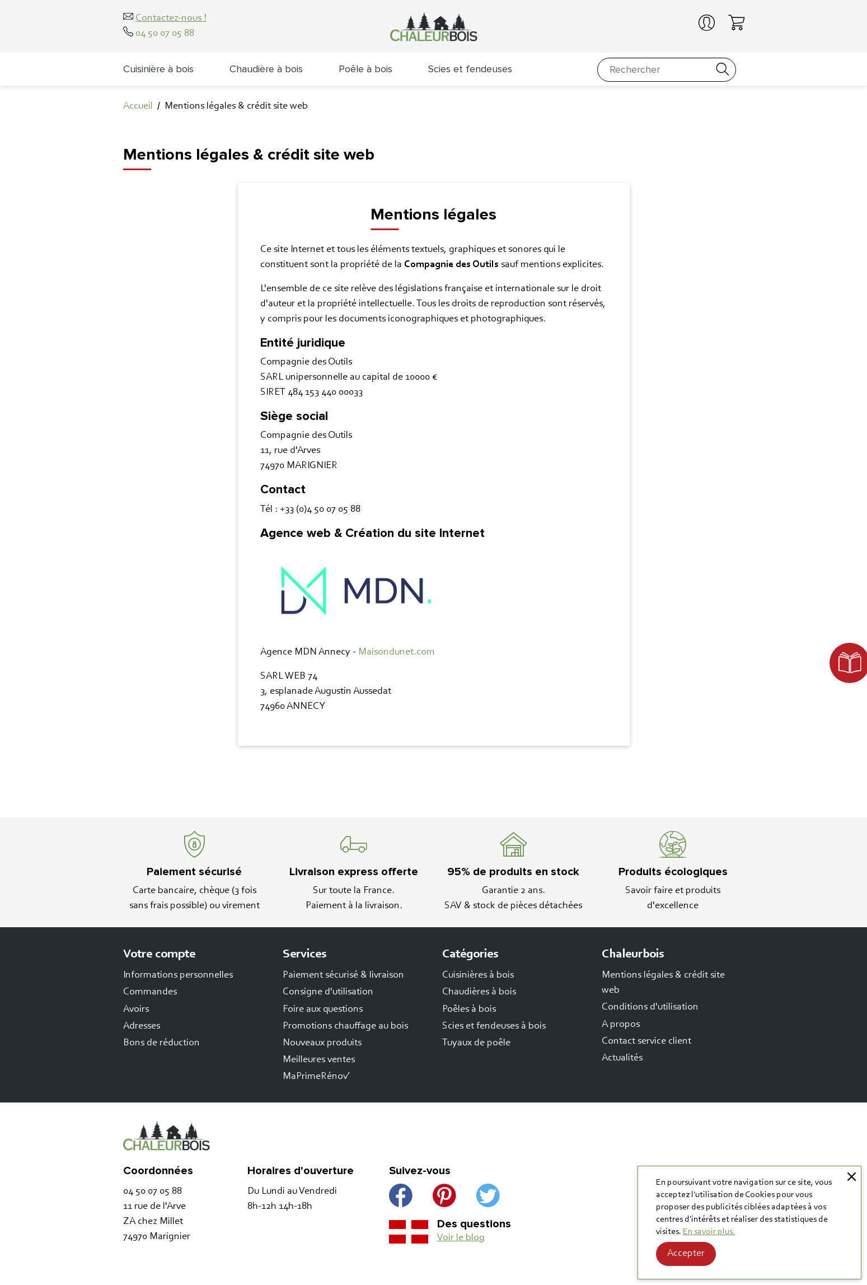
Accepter (686, 1254)
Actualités (622, 1058)
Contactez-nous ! (171, 18)
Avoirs (136, 1009)
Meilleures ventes (319, 1060)
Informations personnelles (178, 975)
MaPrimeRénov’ (316, 1077)
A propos (621, 1025)
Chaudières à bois (479, 992)
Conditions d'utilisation (650, 1007)
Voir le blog (461, 1238)
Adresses (141, 1026)
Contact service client (646, 1041)
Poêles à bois (469, 1009)
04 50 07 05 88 (164, 34)
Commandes (150, 992)
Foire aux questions (323, 1009)
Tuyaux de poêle (476, 1043)
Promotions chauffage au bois (345, 1026)
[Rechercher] (666, 70)
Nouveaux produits (322, 1043)
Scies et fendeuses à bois (494, 1026)
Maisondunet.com (396, 652)
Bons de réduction (161, 1043)
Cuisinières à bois (478, 975)
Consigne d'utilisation (328, 992)
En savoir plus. (709, 1231)
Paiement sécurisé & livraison (343, 975)
